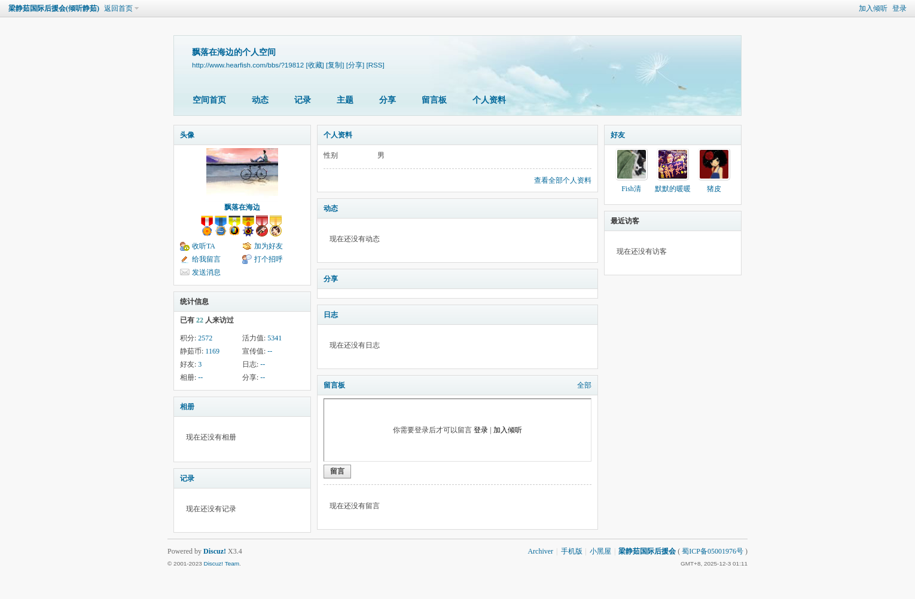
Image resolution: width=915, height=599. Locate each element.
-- (269, 351)
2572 (205, 338)
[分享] (355, 65)
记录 (302, 100)
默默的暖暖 (673, 189)
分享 (387, 100)
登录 (899, 8)
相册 (187, 407)
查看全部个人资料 (562, 180)
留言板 (434, 100)
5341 (274, 338)
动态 (260, 100)
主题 (345, 100)
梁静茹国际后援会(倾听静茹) (53, 8)
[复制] (335, 65)
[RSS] (375, 65)
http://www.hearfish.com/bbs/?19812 (248, 65)
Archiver (540, 551)
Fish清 (631, 189)
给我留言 (206, 259)
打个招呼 (268, 259)
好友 (618, 135)
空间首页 (209, 100)
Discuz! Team (221, 563)
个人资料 (489, 100)
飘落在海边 (242, 207)
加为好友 (268, 246)
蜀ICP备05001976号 (712, 551)
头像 (187, 135)
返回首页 (118, 8)
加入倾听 (873, 8)
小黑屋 (600, 551)
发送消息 (206, 272)
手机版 (571, 551)
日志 (331, 315)
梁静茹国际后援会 (647, 551)
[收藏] (315, 65)
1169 (212, 351)
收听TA (203, 246)
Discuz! (214, 551)
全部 (584, 385)
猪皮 (714, 189)
